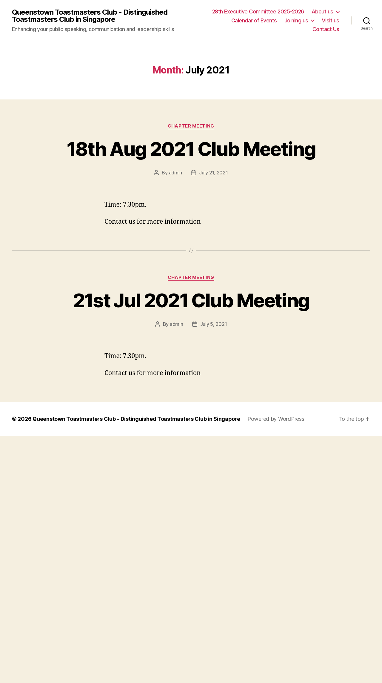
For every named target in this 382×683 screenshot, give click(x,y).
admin (175, 173)
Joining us (296, 20)
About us (322, 11)
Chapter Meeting (191, 126)
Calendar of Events (254, 20)
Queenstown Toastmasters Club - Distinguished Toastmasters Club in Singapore (89, 16)
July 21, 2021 (213, 173)
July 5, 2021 (213, 324)
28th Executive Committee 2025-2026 (258, 11)
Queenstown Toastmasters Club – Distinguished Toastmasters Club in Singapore (137, 418)
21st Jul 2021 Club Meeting (191, 299)
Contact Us (325, 29)
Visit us (330, 20)
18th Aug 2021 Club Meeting (191, 148)
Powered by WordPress (276, 418)
